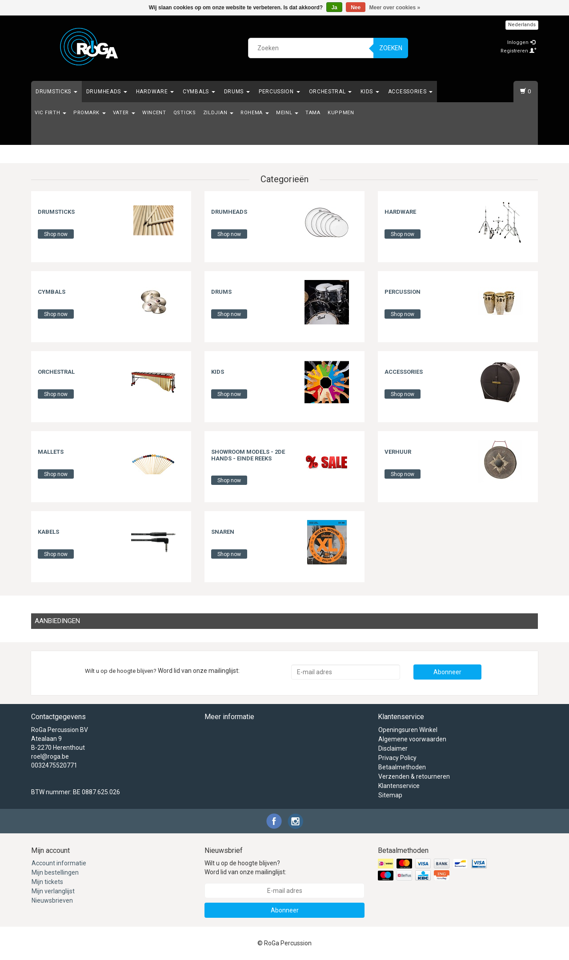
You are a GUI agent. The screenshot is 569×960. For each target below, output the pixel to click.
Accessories (410, 91)
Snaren (222, 531)
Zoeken (390, 48)
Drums (237, 91)
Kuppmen (341, 113)
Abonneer (447, 672)
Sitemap (390, 795)
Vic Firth (50, 113)
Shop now (56, 234)
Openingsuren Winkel (407, 729)
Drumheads (106, 91)
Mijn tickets (47, 881)
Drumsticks (56, 91)
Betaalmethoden (402, 767)
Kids (370, 91)
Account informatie (59, 863)
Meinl (287, 113)
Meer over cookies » (395, 7)
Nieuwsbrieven (52, 900)
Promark (89, 113)
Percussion (279, 91)
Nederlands (522, 25)
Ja (334, 7)
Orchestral (330, 91)
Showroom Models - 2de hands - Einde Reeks (248, 454)
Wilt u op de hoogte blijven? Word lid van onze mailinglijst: (245, 868)
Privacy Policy (397, 757)
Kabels (48, 531)
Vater (124, 113)
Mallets (51, 451)
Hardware (155, 91)
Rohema (254, 113)
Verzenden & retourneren (414, 776)
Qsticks (184, 113)
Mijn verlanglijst (53, 891)
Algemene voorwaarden (412, 739)
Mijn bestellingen (55, 872)
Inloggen (521, 42)
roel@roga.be (50, 756)
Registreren (519, 51)
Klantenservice (399, 785)
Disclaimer (393, 748)
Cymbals (199, 91)
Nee (356, 7)
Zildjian (218, 113)
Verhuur (398, 451)
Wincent (154, 113)
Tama (313, 113)
